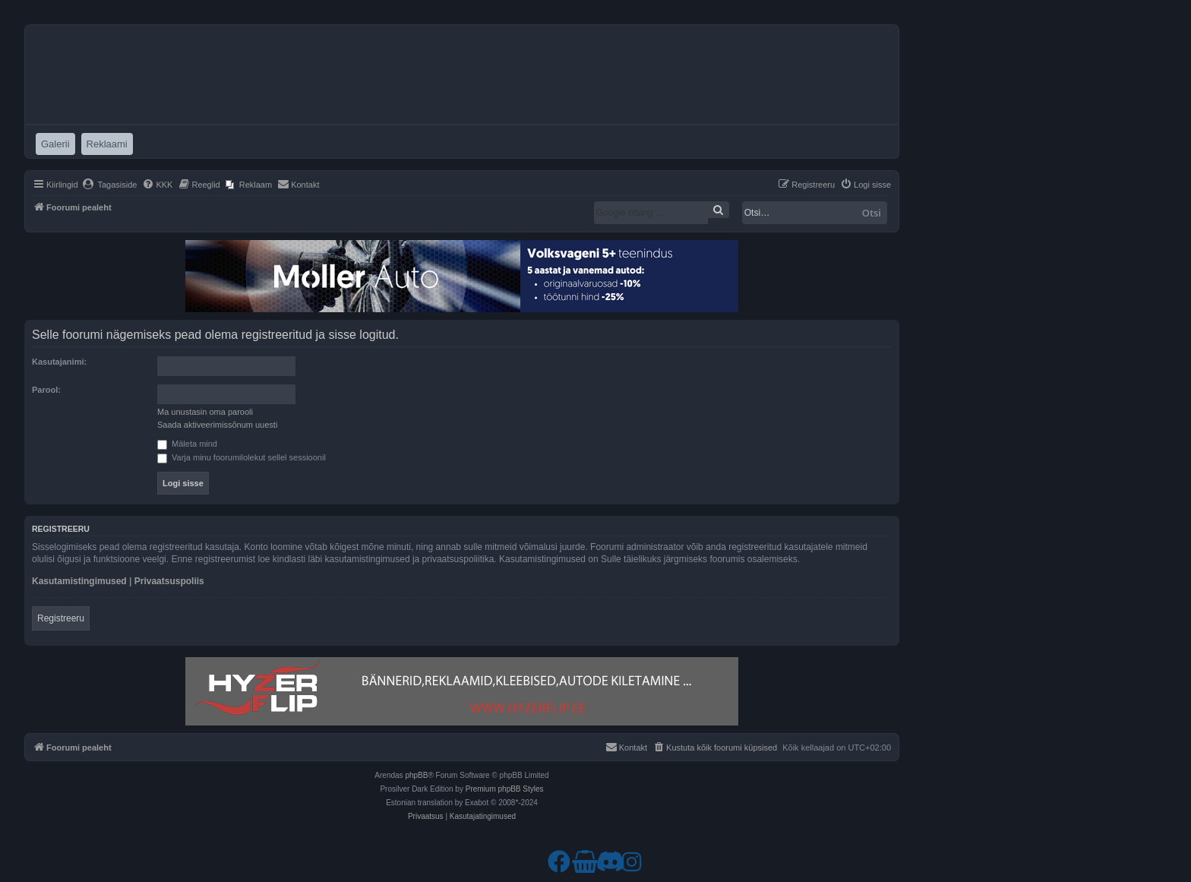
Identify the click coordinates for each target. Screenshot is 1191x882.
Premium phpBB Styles (505, 789)
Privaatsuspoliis (169, 581)
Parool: (46, 389)
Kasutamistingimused (79, 581)
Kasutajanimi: (59, 361)
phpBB (416, 775)
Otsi (871, 213)
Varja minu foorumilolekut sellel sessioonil (241, 457)
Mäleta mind (187, 443)
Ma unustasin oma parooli (205, 411)
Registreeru (60, 618)
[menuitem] (109, 184)
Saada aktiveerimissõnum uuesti (217, 424)
